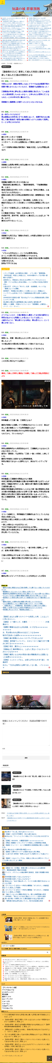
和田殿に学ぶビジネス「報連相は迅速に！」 (18, 609)
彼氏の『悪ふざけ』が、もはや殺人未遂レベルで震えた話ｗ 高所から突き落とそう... (13, 47)
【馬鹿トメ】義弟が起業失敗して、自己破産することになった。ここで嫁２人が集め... (39, 35)
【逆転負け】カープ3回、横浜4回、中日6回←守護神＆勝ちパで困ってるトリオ (24, 968)
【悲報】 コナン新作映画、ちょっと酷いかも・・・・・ (18, 974)
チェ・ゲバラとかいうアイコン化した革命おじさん (17, 975)
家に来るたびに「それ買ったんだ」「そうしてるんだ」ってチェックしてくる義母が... (13, 28)
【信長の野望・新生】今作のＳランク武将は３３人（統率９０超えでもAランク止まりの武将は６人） (31, 937)
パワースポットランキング (13, 1056)
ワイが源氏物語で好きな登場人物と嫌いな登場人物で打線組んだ (26, 1015)
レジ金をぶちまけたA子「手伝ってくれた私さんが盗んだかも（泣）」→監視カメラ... (39, 25)
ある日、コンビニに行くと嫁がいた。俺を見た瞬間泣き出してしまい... (13, 18)
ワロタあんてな (7, 1008)
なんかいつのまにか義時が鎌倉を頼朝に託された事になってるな (25, 595)
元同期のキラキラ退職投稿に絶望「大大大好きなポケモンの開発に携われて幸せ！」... (13, 44)
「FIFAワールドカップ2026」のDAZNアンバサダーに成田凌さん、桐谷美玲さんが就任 (26, 967)
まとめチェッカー (8, 992)
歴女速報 (5, 995)
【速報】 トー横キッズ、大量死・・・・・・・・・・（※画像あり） (37, 44)
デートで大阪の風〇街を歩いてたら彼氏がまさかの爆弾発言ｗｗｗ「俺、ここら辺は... (13, 35)
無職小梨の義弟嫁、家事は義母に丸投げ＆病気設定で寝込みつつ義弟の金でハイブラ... (13, 41)
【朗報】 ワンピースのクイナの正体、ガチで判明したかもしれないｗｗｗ (38, 41)
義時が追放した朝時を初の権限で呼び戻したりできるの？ (22, 601)
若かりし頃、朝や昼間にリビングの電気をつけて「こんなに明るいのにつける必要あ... (13, 52)
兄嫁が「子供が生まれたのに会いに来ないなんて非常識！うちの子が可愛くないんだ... (13, 55)
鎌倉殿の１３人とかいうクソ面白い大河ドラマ (19, 591)
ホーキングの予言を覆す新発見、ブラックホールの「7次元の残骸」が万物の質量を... (39, 55)
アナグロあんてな (8, 990)
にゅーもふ (6, 1004)
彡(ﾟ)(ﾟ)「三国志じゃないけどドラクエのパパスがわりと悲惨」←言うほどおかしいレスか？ (31, 928)
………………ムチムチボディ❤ (36, 46)
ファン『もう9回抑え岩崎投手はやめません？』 (16, 965)
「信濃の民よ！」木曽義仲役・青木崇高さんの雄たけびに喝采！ (25, 605)
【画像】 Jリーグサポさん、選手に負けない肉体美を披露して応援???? (22, 970)
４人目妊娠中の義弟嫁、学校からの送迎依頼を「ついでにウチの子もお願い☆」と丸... (13, 38)
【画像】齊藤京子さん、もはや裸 (36, 18)
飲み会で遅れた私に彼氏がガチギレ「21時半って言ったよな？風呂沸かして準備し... (12, 32)
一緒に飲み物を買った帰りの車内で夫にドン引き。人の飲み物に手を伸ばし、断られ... (13, 59)
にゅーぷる (6, 1001)
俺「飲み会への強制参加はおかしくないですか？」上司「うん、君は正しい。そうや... (39, 22)
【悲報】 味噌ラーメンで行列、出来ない (38, 58)
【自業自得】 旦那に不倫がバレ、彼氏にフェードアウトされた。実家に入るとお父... (12, 22)
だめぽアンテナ (7, 1006)
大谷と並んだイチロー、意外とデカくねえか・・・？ (18, 960)
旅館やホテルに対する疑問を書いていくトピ (13, 50)
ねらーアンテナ (7, 999)
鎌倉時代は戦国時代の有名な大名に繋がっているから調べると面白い (26, 593)
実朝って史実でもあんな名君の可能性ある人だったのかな (22, 607)
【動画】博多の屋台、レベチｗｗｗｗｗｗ (39, 20)
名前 (3, 748)
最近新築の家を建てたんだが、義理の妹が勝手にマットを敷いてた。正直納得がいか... (39, 29)
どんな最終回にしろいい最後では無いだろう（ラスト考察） (23, 603)
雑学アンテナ (6, 997)
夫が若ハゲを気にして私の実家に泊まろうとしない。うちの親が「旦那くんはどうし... (39, 32)
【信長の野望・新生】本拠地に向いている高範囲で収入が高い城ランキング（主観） (31, 919)
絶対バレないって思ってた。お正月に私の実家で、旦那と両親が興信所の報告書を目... (13, 25)
